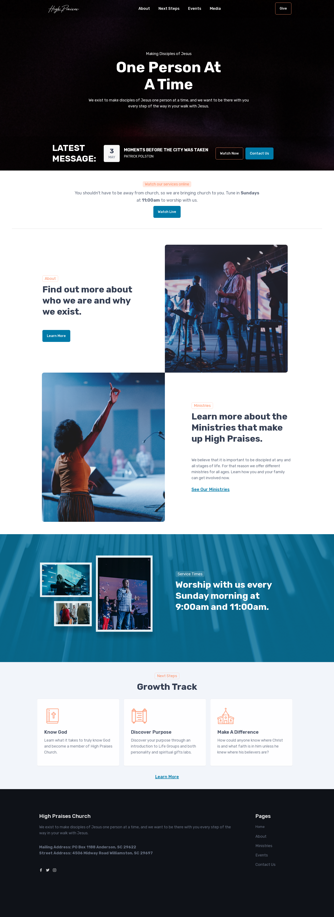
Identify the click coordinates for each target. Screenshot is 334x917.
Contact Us (259, 153)
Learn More (56, 336)
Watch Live (167, 212)
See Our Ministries (210, 489)
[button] (144, 8)
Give (283, 8)
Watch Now (229, 153)
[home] (63, 8)
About (260, 836)
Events (194, 8)
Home (260, 827)
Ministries (263, 845)
